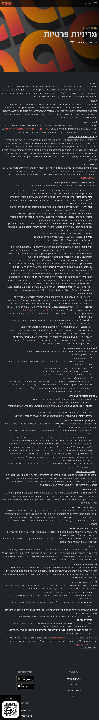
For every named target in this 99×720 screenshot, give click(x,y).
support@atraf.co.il (89, 178)
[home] (6, 3)
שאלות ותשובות (74, 690)
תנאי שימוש (25, 710)
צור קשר (73, 696)
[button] (95, 3)
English (88, 3)
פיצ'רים (73, 685)
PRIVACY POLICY (90, 28)
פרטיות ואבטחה (74, 679)
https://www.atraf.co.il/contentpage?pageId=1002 (27, 129)
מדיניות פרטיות (25, 716)
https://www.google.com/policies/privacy (40, 310)
